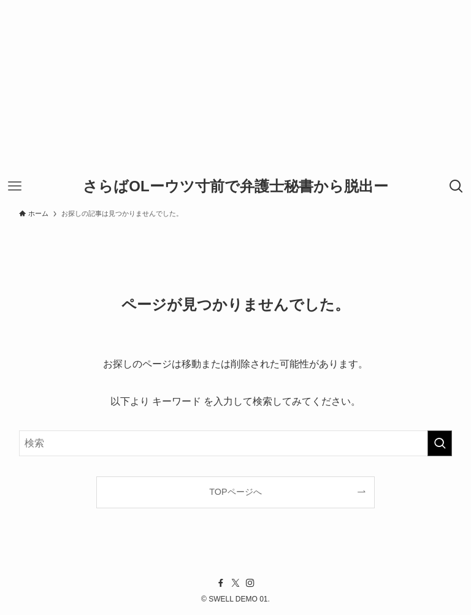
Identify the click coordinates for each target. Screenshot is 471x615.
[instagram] (250, 583)
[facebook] (220, 583)
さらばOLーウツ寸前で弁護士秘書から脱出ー (235, 186)
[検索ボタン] (456, 186)
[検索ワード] (236, 443)
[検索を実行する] (439, 443)
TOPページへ (235, 492)
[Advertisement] (235, 86)
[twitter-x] (235, 583)
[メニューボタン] (14, 186)
